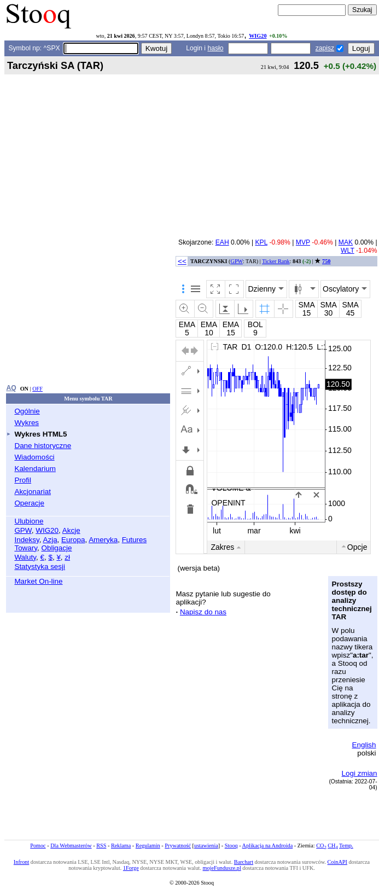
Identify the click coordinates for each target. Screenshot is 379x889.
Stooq (231, 845)
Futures (134, 540)
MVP (303, 242)
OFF (37, 389)
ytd (340, 547)
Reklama (121, 845)
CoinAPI (337, 862)
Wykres (26, 423)
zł (67, 557)
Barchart (243, 862)
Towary (25, 548)
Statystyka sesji (39, 566)
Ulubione (28, 521)
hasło (215, 48)
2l (281, 547)
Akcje (71, 530)
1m (216, 547)
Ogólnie (26, 411)
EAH (222, 242)
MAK (346, 242)
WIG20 (257, 36)
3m (234, 547)
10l (322, 547)
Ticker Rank (276, 261)
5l (307, 547)
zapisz (325, 48)
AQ (11, 388)
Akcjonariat (32, 491)
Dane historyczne (42, 445)
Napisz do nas (203, 612)
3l (294, 547)
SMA (306, 304)
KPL (261, 242)
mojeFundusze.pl (222, 868)
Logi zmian (359, 773)
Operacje (29, 503)
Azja (50, 540)
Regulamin (148, 845)
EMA (187, 324)
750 (326, 261)
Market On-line (38, 581)
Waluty (25, 557)
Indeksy (26, 540)
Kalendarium (34, 468)
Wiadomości (34, 457)
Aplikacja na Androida (267, 845)
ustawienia (206, 845)
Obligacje (56, 548)
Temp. (346, 845)
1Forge (131, 868)
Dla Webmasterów (70, 845)
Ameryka (103, 540)
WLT (347, 250)
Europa (73, 540)
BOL (255, 324)
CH (332, 845)
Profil (22, 480)
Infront (21, 862)
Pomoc (37, 845)
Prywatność (178, 845)
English (364, 745)
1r (267, 547)
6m (251, 547)
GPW (22, 530)
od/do (361, 547)
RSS (101, 845)
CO (321, 845)
